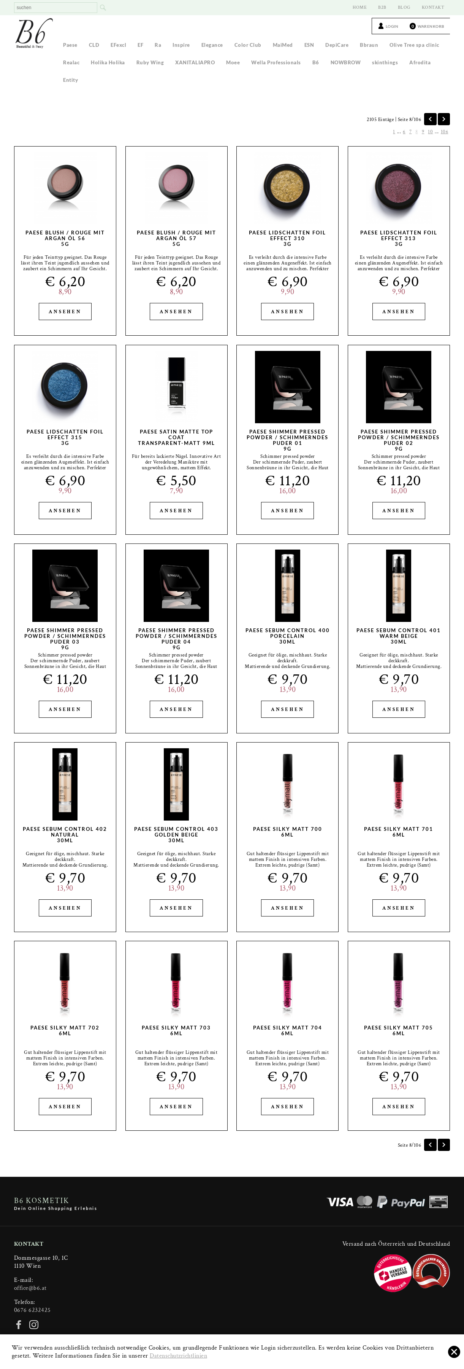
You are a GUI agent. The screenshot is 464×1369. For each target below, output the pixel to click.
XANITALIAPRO (195, 62)
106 (444, 132)
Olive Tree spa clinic (414, 45)
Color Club (247, 45)
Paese (70, 45)
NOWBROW (346, 62)
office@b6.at (30, 1288)
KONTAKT (433, 7)
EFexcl (118, 45)
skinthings (385, 62)
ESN (309, 45)
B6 (315, 62)
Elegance (212, 45)
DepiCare (336, 45)
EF (140, 45)
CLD (94, 45)
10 (430, 132)
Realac (71, 62)
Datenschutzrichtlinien (178, 1356)
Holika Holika (108, 62)
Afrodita (420, 62)
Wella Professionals (276, 62)
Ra (158, 45)
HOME (360, 7)
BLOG (404, 7)
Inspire (181, 45)
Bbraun (369, 45)
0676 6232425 (32, 1310)
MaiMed (283, 45)
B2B (382, 7)
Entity (70, 80)
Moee (233, 62)
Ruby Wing (150, 62)
